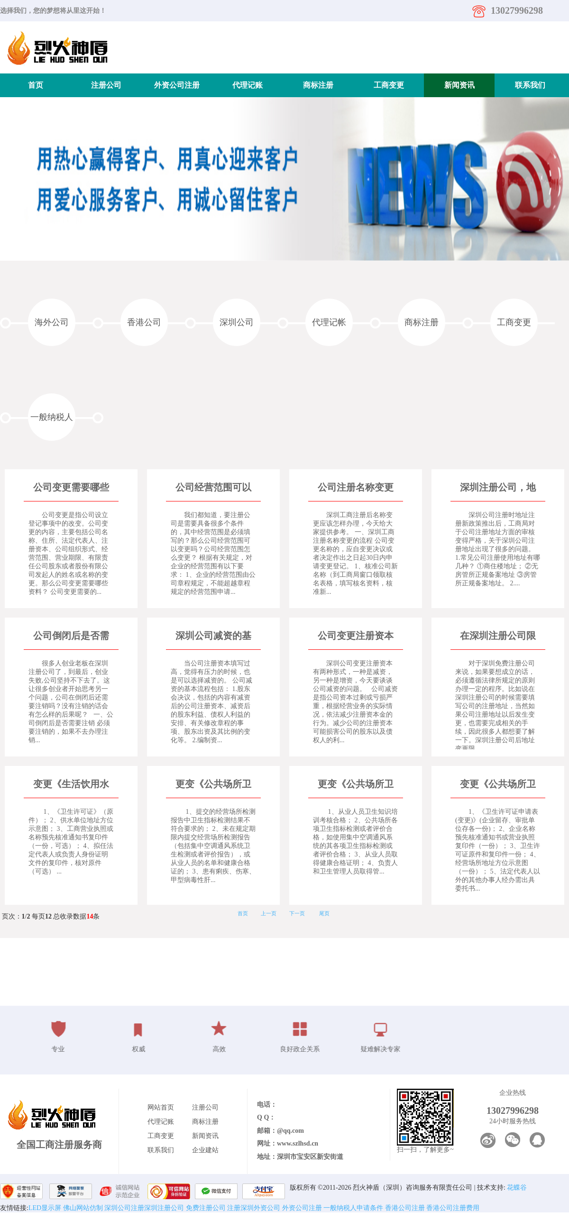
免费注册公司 (205, 1207)
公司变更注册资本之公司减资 (356, 636)
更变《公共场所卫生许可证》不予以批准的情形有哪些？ (213, 785)
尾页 (324, 913)
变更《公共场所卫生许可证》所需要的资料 (498, 785)
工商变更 (389, 85)
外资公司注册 (177, 85)
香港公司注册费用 (452, 1207)
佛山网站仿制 (83, 1207)
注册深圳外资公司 (253, 1207)
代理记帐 (329, 322)
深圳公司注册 (124, 1207)
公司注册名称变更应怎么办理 (356, 488)
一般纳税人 (51, 417)
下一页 (297, 913)
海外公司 (52, 322)
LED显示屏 (44, 1207)
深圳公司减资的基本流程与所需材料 (213, 636)
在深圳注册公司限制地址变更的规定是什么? (498, 636)
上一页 (268, 913)
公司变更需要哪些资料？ (71, 488)
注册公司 (106, 85)
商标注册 (318, 85)
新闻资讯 (459, 85)
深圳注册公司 (164, 1207)
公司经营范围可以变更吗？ (213, 488)
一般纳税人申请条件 (353, 1207)
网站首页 (160, 1107)
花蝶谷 (517, 1187)
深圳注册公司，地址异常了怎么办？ (498, 488)
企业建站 (205, 1150)
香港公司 (144, 322)
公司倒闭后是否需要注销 (71, 636)
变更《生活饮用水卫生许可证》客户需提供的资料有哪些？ (71, 785)
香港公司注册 (404, 1207)
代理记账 (247, 85)
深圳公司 (237, 322)
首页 (35, 85)
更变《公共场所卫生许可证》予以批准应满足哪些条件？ (356, 785)
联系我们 (530, 85)
